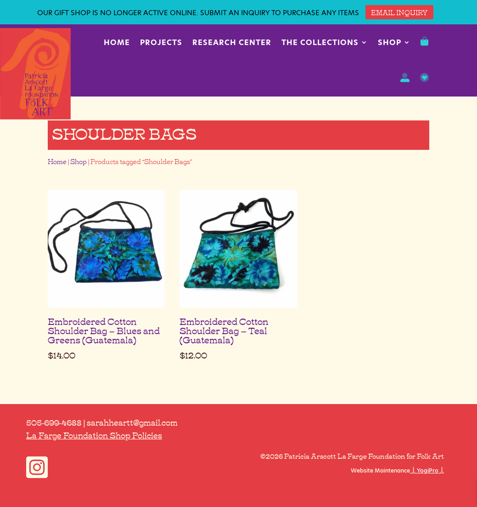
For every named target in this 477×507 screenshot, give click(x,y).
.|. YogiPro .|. (427, 470)
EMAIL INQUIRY (399, 12)
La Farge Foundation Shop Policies (94, 435)
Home (117, 42)
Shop (389, 42)
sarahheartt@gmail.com (132, 422)
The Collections (320, 42)
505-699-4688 (54, 422)
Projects (161, 42)
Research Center (231, 42)
